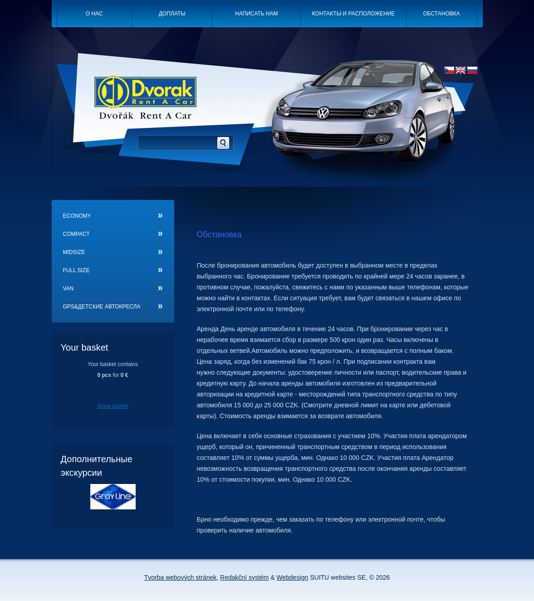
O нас (94, 13)
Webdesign (293, 577)
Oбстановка (441, 13)
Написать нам (256, 13)
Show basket (112, 406)
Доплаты (172, 13)
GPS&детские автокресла (102, 306)
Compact (76, 234)
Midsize (74, 252)
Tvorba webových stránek (180, 577)
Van (68, 288)
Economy (77, 216)
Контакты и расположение (353, 13)
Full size (76, 270)
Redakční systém (244, 577)
